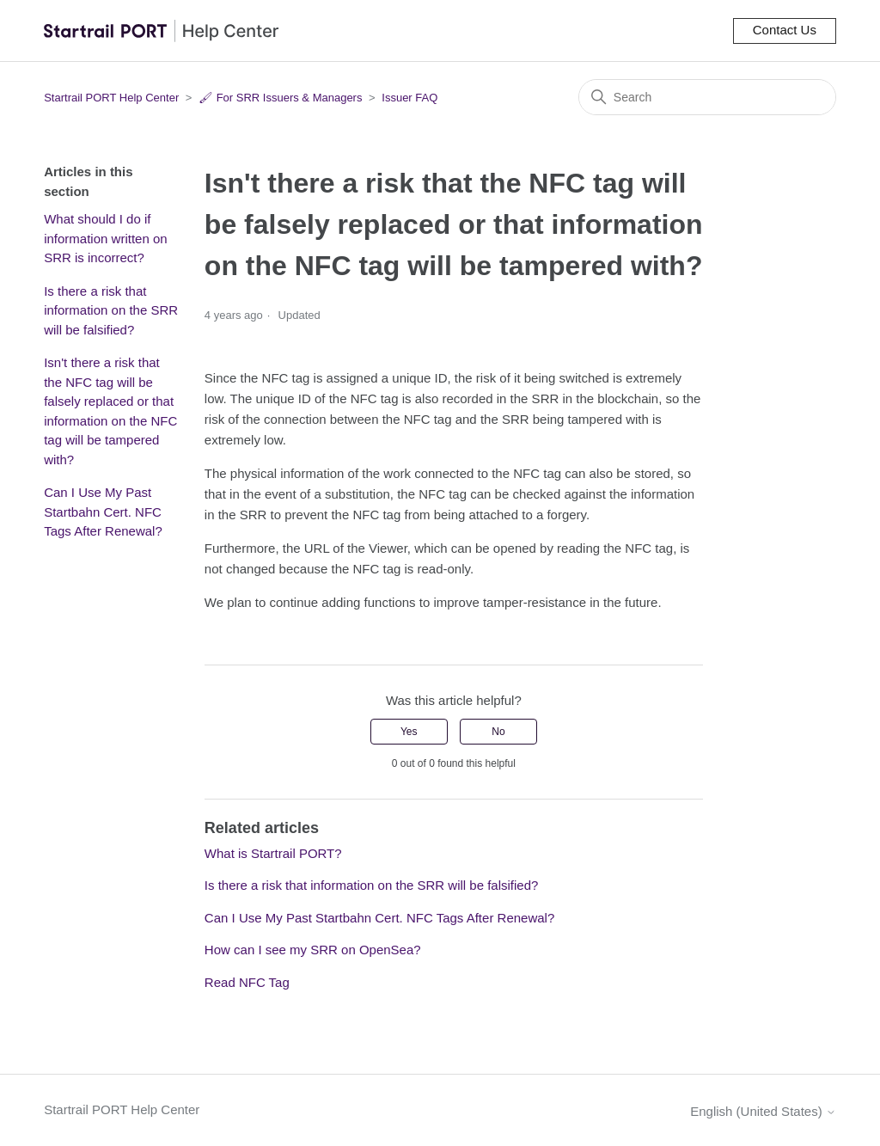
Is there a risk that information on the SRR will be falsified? (111, 310)
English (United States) (763, 1111)
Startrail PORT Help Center (111, 97)
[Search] (707, 97)
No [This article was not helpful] (498, 732)
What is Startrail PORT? (273, 853)
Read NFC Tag (247, 982)
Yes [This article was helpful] (409, 732)
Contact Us (784, 29)
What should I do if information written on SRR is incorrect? (105, 238)
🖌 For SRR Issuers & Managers (280, 97)
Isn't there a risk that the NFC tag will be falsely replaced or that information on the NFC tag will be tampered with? (110, 411)
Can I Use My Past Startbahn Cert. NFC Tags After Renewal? (103, 511)
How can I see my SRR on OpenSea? (313, 949)
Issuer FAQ (409, 97)
